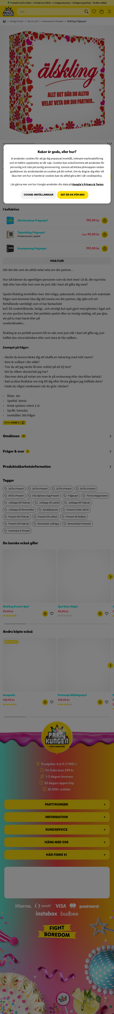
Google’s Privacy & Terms (87, 184)
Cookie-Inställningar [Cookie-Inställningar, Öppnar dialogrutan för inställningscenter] (36, 194)
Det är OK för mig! (73, 194)
